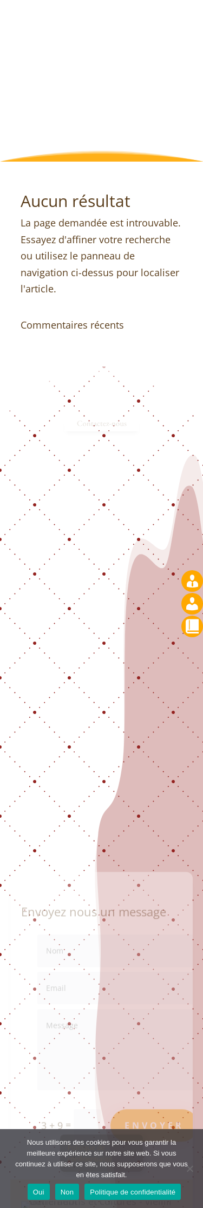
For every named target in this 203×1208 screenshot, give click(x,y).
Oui (38, 1192)
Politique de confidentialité (132, 1192)
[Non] (189, 1168)
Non (67, 1192)
